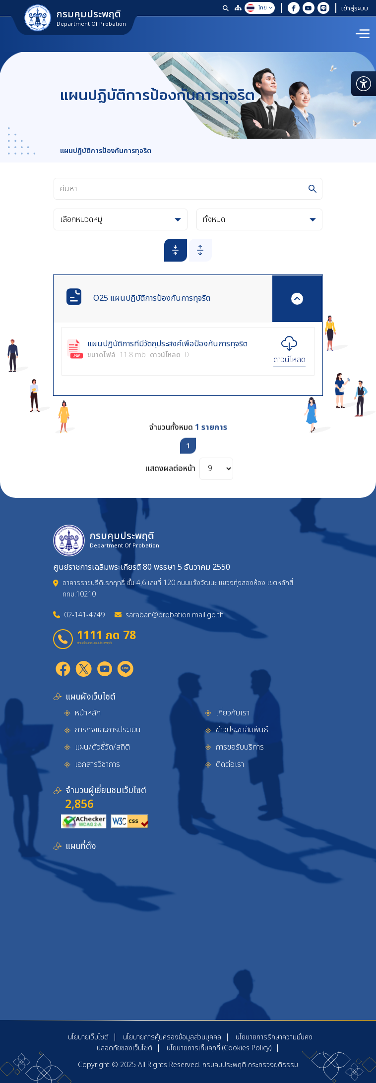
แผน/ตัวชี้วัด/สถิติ (102, 747)
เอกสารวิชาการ (97, 764)
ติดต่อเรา (230, 764)
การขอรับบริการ (240, 747)
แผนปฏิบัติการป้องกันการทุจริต (105, 151)
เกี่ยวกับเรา (233, 713)
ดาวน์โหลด (289, 360)
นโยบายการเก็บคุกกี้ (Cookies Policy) (219, 1048)
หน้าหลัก (88, 713)
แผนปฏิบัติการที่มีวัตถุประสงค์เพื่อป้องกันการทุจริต (167, 344)
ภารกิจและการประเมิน (108, 730)
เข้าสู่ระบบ (354, 8)
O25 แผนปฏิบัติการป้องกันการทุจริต (151, 298)
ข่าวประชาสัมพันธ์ (242, 730)
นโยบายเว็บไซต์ (88, 1037)
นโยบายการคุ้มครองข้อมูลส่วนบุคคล (172, 1037)
